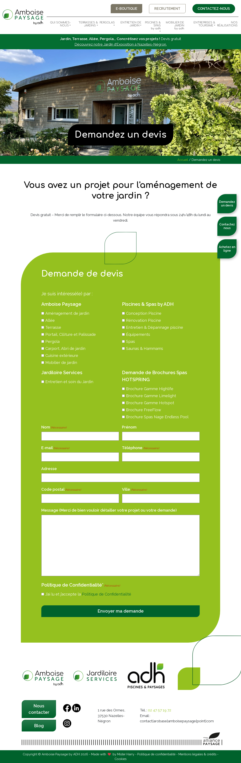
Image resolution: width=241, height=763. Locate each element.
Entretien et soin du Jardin (69, 381)
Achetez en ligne (227, 248)
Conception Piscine (143, 313)
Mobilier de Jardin (173, 25)
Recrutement (167, 9)
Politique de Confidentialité (106, 594)
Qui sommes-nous (60, 24)
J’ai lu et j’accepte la (88, 594)
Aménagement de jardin (67, 313)
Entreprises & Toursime (204, 24)
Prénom (129, 427)
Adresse (49, 468)
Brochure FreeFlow (143, 410)
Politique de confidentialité (156, 754)
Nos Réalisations (227, 24)
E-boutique (125, 9)
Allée (50, 320)
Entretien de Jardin (130, 24)
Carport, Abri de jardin (65, 348)
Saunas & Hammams (144, 348)
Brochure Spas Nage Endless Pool (157, 417)
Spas (130, 341)
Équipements (138, 334)
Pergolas (107, 22)
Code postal (61, 489)
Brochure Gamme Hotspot (150, 403)
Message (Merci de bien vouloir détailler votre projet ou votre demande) (109, 510)
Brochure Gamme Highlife (149, 389)
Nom (53, 427)
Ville (134, 489)
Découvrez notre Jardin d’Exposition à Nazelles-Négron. (121, 44)
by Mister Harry (123, 754)
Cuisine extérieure (61, 355)
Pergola (52, 341)
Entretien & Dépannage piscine (154, 327)
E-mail (55, 448)
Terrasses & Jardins (88, 24)
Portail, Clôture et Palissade (70, 334)
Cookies (120, 759)
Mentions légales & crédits (197, 754)
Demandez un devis (227, 203)
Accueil (182, 160)
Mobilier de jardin (61, 362)
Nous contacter (39, 709)
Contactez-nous (213, 9)
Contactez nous (227, 226)
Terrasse (53, 327)
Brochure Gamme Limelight (151, 396)
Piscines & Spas (152, 25)
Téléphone (140, 448)
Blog (39, 725)
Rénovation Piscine (143, 320)
